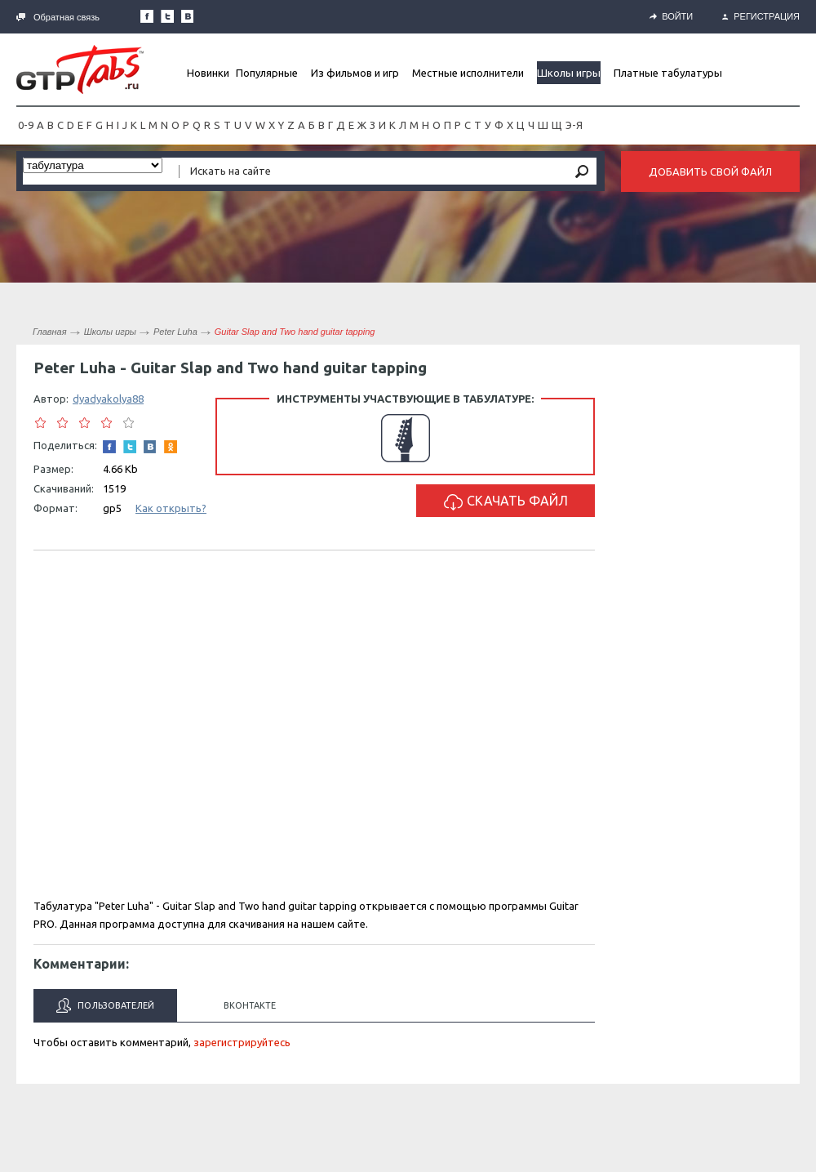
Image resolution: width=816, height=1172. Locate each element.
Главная (50, 331)
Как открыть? (170, 508)
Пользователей (105, 1005)
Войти (671, 16)
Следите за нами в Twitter (167, 16)
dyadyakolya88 (108, 398)
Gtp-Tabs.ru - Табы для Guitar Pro (80, 69)
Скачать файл (506, 501)
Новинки (208, 72)
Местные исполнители (468, 72)
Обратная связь (58, 17)
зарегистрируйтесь (241, 1042)
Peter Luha (175, 331)
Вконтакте (250, 1005)
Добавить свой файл (710, 171)
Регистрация (761, 16)
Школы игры (569, 72)
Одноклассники (170, 446)
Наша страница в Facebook (146, 16)
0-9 (25, 125)
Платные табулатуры (668, 72)
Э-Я (574, 125)
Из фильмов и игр (355, 72)
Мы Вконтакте (187, 16)
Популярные (267, 72)
